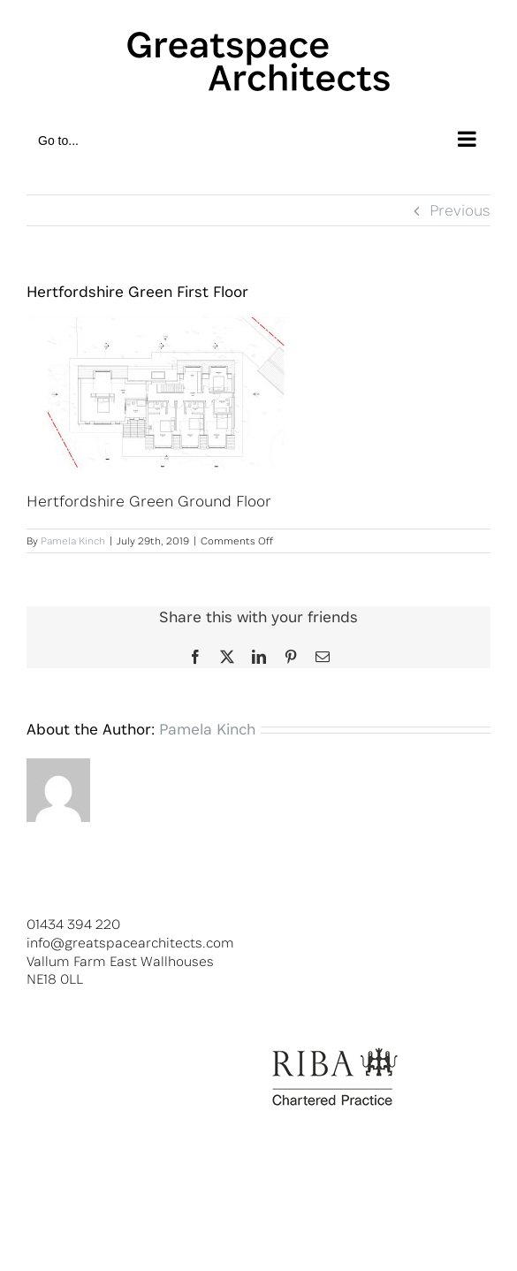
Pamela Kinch (73, 540)
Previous (460, 210)
